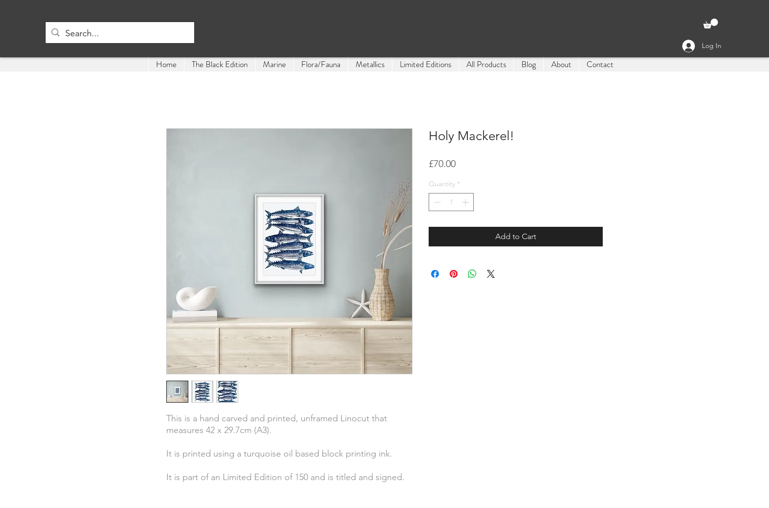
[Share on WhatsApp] (472, 274)
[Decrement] (436, 202)
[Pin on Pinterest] (454, 274)
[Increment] (466, 202)
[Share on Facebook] (435, 274)
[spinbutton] (451, 202)
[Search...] (119, 34)
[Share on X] (491, 274)
